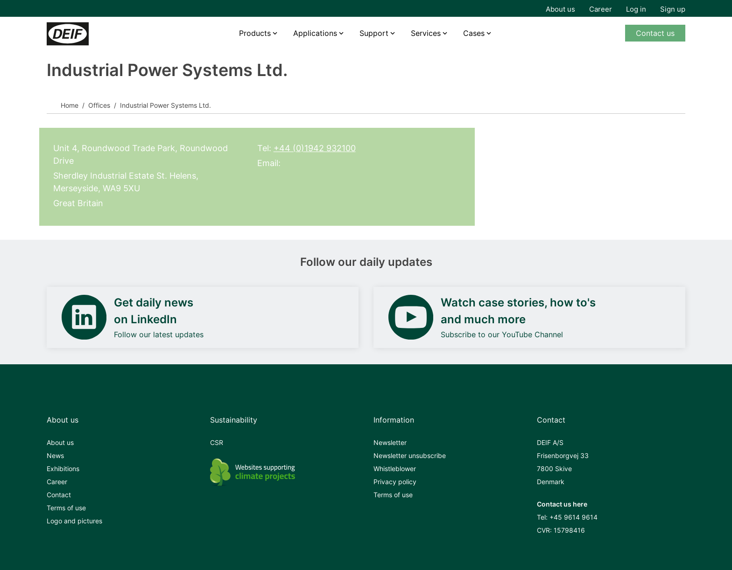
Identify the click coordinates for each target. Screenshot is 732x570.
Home (69, 105)
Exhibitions (63, 469)
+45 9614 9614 (573, 517)
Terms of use (66, 508)
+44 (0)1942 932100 (315, 148)
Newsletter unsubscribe (409, 455)
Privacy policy (394, 482)
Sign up (672, 9)
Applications (315, 33)
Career (600, 9)
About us (560, 9)
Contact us (655, 33)
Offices (99, 105)
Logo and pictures (74, 521)
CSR (216, 442)
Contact (59, 495)
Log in (636, 9)
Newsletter (390, 442)
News (55, 455)
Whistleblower (394, 469)
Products (255, 33)
